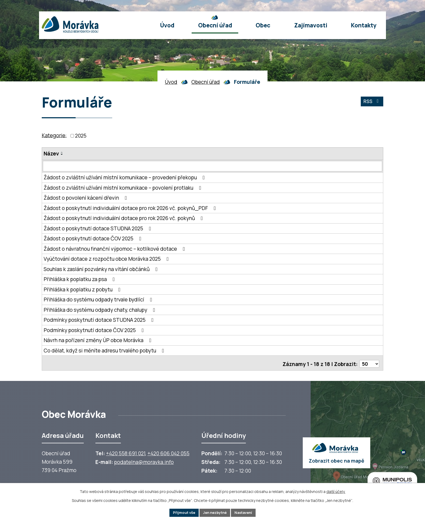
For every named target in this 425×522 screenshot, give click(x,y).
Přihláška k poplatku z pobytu (83, 289)
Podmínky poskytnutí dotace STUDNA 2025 (100, 320)
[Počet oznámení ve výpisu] (369, 362)
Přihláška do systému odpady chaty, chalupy (100, 309)
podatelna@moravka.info (144, 460)
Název (51, 153)
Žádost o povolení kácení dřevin (86, 198)
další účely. (335, 490)
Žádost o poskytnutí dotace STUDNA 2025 (98, 228)
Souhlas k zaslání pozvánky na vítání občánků (102, 269)
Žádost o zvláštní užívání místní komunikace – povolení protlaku (123, 187)
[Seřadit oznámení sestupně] (62, 154)
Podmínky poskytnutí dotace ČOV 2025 (95, 330)
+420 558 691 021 (125, 452)
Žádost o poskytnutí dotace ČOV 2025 (93, 238)
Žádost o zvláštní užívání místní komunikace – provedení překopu (125, 177)
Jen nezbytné (215, 512)
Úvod (171, 81)
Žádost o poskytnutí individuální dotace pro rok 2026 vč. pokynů (124, 218)
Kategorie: (54, 135)
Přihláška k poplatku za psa (80, 279)
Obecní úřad (205, 81)
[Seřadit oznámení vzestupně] (62, 152)
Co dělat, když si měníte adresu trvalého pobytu (105, 350)
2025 (80, 135)
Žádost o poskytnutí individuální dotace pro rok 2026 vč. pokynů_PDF (131, 208)
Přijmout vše (181, 512)
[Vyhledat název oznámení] (212, 166)
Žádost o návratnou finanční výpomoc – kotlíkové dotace (115, 248)
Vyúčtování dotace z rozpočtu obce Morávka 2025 (107, 259)
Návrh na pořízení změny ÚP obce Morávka (98, 340)
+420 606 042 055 (168, 452)
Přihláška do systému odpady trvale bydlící (99, 299)
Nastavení (246, 512)
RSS (371, 103)
